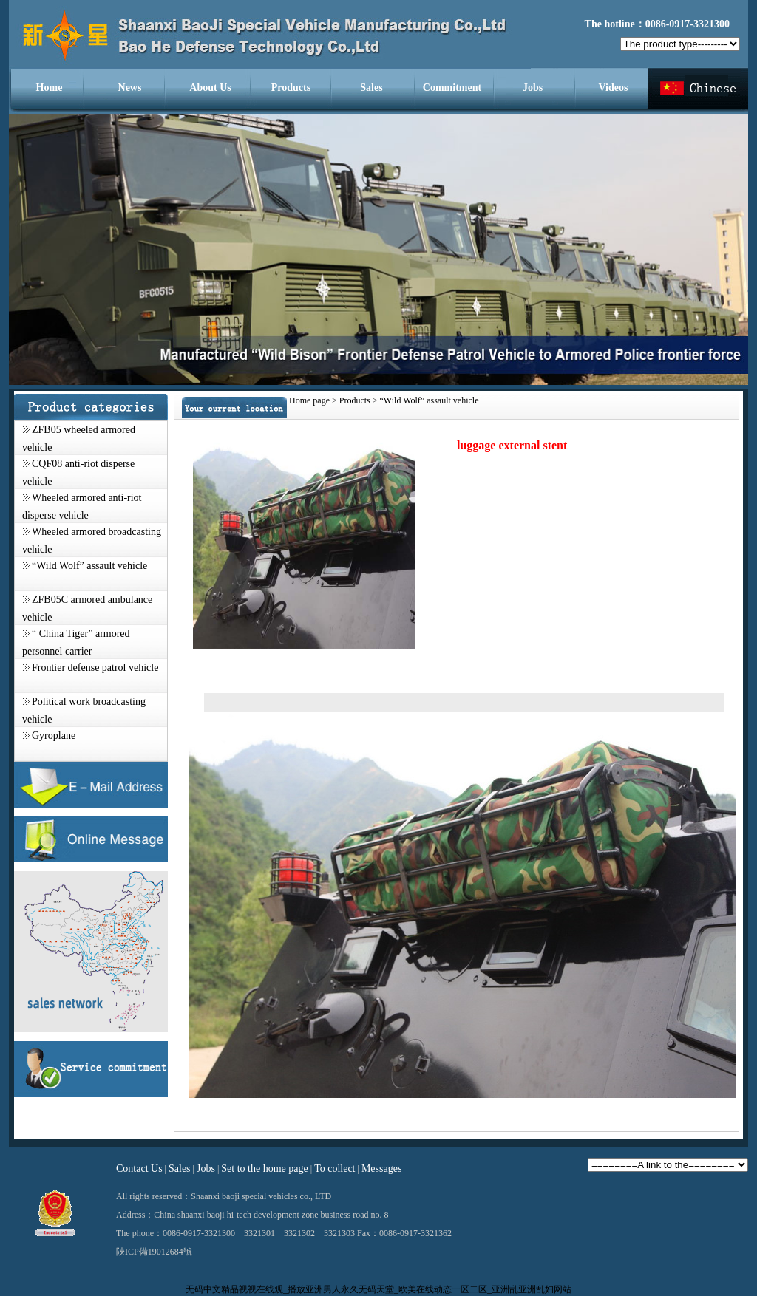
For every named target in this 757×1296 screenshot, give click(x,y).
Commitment (452, 87)
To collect (334, 1168)
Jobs (533, 87)
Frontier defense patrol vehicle (95, 667)
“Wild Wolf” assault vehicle (89, 565)
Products (290, 87)
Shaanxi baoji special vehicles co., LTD (261, 1196)
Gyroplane (53, 735)
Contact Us (139, 1168)
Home (49, 87)
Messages (381, 1168)
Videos (613, 87)
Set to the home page (264, 1168)
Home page (309, 400)
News (130, 87)
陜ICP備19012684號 (154, 1251)
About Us (210, 87)
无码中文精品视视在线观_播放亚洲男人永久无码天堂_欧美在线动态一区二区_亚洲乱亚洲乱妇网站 (378, 1289)
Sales (371, 87)
